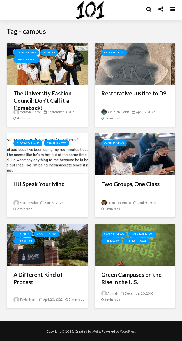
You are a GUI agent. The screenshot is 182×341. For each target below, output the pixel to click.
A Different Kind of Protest (38, 278)
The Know (111, 241)
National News (142, 234)
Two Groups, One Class (130, 184)
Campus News (26, 52)
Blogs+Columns (28, 143)
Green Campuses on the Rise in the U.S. (131, 278)
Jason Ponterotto (116, 203)
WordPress (128, 331)
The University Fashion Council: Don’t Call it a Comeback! (42, 100)
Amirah (109, 293)
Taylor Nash (24, 300)
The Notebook (27, 59)
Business (23, 234)
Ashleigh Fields (115, 112)
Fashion (49, 52)
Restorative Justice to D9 (134, 93)
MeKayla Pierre (27, 112)
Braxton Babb (25, 203)
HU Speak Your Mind (39, 184)
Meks (96, 331)
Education (24, 241)
